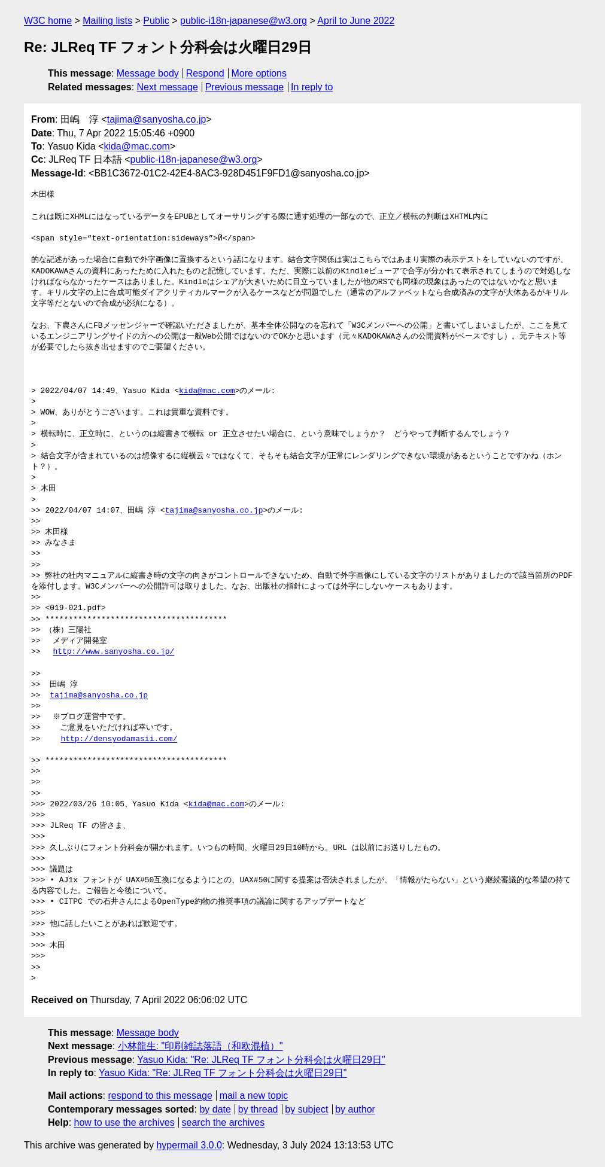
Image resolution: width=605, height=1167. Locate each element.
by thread (258, 1109)
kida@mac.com (137, 146)
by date (214, 1109)
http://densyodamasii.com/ (118, 739)
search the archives (223, 1122)
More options (259, 73)
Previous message (244, 87)
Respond (205, 73)
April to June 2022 (355, 21)
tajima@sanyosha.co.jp (156, 119)
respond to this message (160, 1095)
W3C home (48, 21)
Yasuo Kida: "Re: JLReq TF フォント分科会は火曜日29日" (261, 1060)
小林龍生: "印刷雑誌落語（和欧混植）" (200, 1046)
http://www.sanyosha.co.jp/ (113, 652)
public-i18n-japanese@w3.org (243, 21)
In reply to (312, 87)
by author (355, 1109)
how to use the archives (124, 1122)
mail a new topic (254, 1095)
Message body (148, 73)
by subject (306, 1109)
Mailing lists (107, 21)
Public (156, 21)
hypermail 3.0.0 (188, 1145)
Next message (167, 87)
